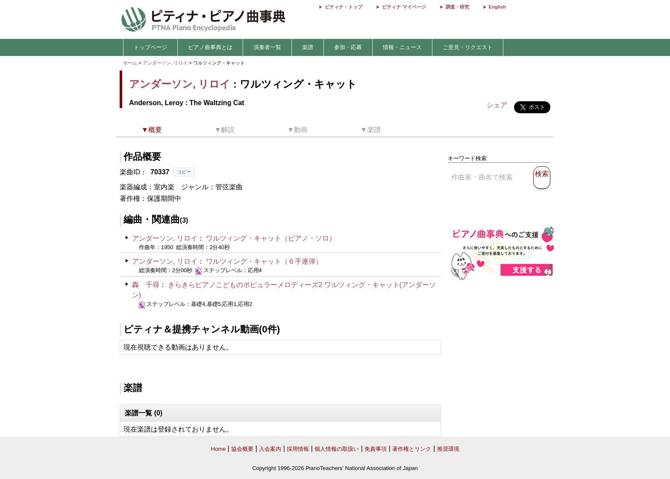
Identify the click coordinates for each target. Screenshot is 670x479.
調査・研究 (457, 6)
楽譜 (307, 47)
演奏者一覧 (267, 47)
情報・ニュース (402, 47)
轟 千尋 (145, 284)
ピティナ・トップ (343, 6)
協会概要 (242, 449)
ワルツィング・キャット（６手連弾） (264, 261)
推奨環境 (448, 449)
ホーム (130, 62)
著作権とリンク (411, 449)
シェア (497, 105)
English (497, 6)
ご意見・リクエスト (468, 47)
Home (218, 449)
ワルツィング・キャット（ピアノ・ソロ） (271, 238)
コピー (184, 171)
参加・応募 (348, 47)
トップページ (150, 47)
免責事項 (375, 449)
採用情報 (298, 449)
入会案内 (270, 449)
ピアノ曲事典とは (210, 47)
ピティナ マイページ (404, 6)
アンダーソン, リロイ (165, 62)
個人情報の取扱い (336, 449)
